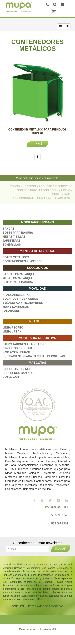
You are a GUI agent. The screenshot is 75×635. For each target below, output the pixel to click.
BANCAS (8, 228)
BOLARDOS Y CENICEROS (20, 298)
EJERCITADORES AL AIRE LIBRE (24, 344)
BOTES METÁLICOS (16, 257)
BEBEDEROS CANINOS (18, 373)
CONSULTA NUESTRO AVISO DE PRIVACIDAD (37, 606)
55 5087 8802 (59, 523)
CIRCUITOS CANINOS (17, 369)
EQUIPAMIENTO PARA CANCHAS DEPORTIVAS (34, 356)
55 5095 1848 (59, 515)
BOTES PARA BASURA (18, 232)
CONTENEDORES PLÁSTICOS (22, 261)
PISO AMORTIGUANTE (17, 352)
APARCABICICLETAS (17, 294)
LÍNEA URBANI (12, 331)
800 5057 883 (59, 506)
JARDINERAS (12, 240)
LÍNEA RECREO (13, 327)
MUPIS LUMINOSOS (16, 306)
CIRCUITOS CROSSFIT (17, 348)
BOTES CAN (11, 376)
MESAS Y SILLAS (14, 236)
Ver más (37, 144)
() (55, 11)
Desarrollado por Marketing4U (37, 629)
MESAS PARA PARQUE (18, 278)
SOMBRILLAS (12, 244)
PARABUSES (11, 310)
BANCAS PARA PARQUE (19, 274)
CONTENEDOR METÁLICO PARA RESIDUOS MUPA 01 (37, 133)
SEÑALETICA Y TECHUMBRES (23, 302)
